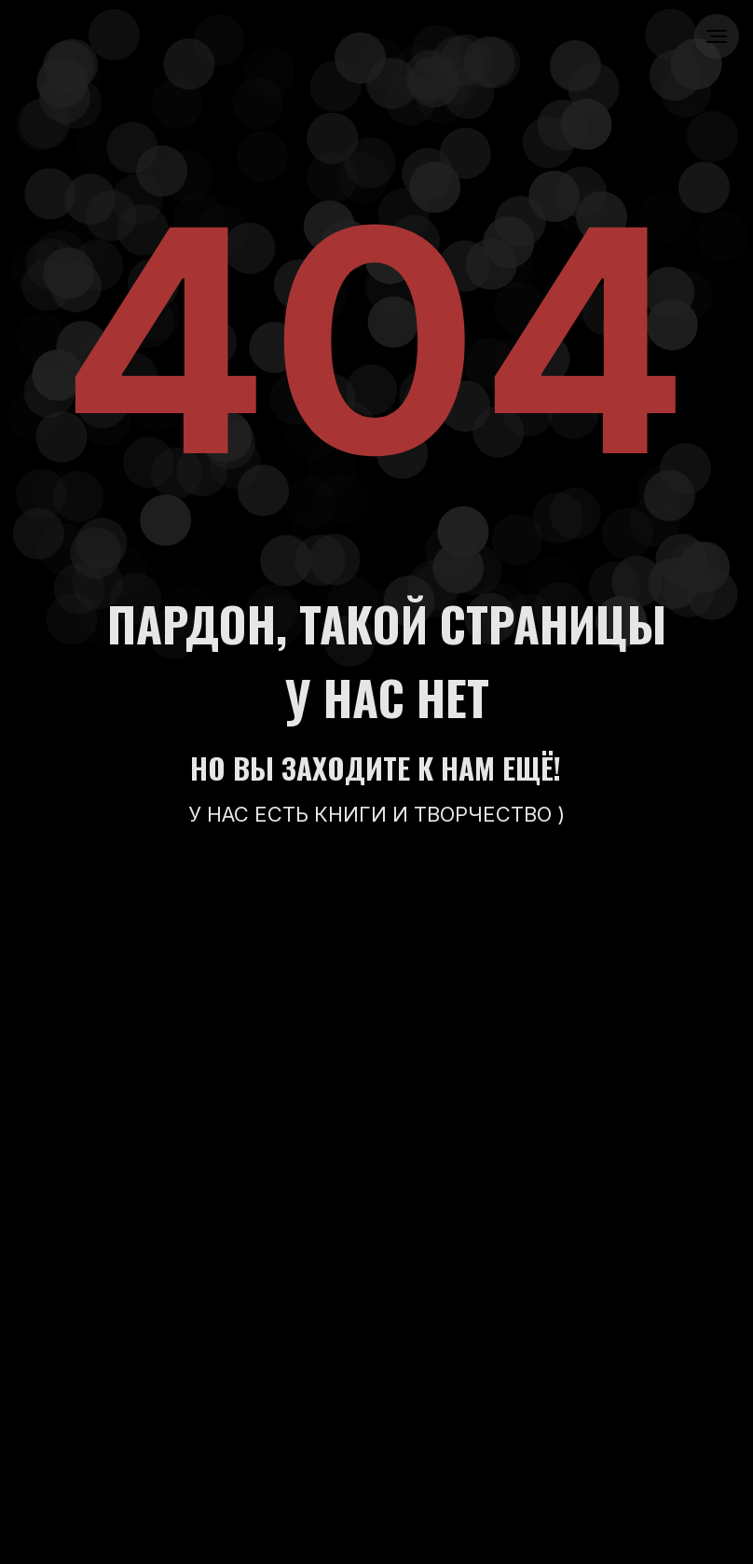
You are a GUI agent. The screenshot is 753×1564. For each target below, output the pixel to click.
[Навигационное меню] (716, 36)
